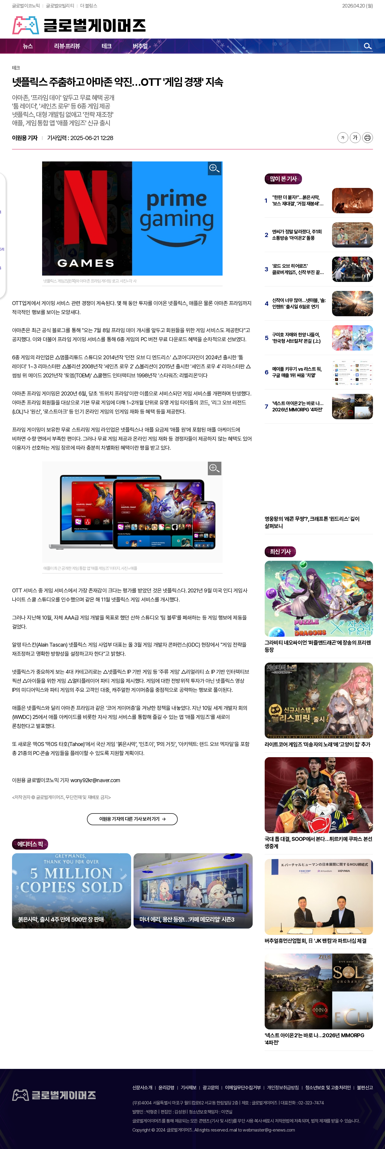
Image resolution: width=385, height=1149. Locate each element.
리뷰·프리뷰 (67, 46)
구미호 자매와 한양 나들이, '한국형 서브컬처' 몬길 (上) (296, 338)
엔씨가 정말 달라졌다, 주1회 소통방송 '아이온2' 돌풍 (297, 235)
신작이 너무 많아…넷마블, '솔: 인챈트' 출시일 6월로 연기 (299, 304)
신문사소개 (142, 1088)
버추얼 (140, 46)
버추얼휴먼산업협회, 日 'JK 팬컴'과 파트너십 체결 (315, 941)
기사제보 (189, 1088)
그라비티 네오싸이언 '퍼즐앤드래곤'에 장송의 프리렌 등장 (318, 646)
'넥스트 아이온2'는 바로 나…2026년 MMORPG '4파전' (297, 407)
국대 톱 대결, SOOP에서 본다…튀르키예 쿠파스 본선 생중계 (318, 842)
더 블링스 (88, 6)
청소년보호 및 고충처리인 (328, 1088)
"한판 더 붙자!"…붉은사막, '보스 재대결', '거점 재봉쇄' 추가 (295, 201)
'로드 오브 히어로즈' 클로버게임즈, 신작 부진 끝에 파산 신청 (298, 269)
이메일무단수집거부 (243, 1088)
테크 (106, 46)
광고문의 (211, 1088)
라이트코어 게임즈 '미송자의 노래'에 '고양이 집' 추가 (317, 744)
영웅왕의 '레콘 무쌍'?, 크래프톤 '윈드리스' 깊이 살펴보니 (312, 522)
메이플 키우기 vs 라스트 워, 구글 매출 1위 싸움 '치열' (297, 372)
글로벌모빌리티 (60, 6)
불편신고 (365, 1088)
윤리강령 (166, 1088)
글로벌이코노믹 (26, 6)
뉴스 (27, 46)
